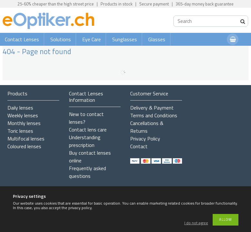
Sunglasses (124, 39)
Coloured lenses (24, 146)
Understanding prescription (85, 141)
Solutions (60, 39)
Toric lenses (20, 131)
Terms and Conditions (153, 115)
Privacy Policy (145, 138)
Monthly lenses (24, 123)
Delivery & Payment (152, 107)
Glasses (156, 39)
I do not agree (196, 223)
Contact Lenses (22, 39)
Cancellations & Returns (146, 127)
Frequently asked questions (87, 172)
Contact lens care (88, 129)
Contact (139, 146)
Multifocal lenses (25, 138)
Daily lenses (20, 107)
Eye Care (91, 39)
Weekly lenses (22, 115)
